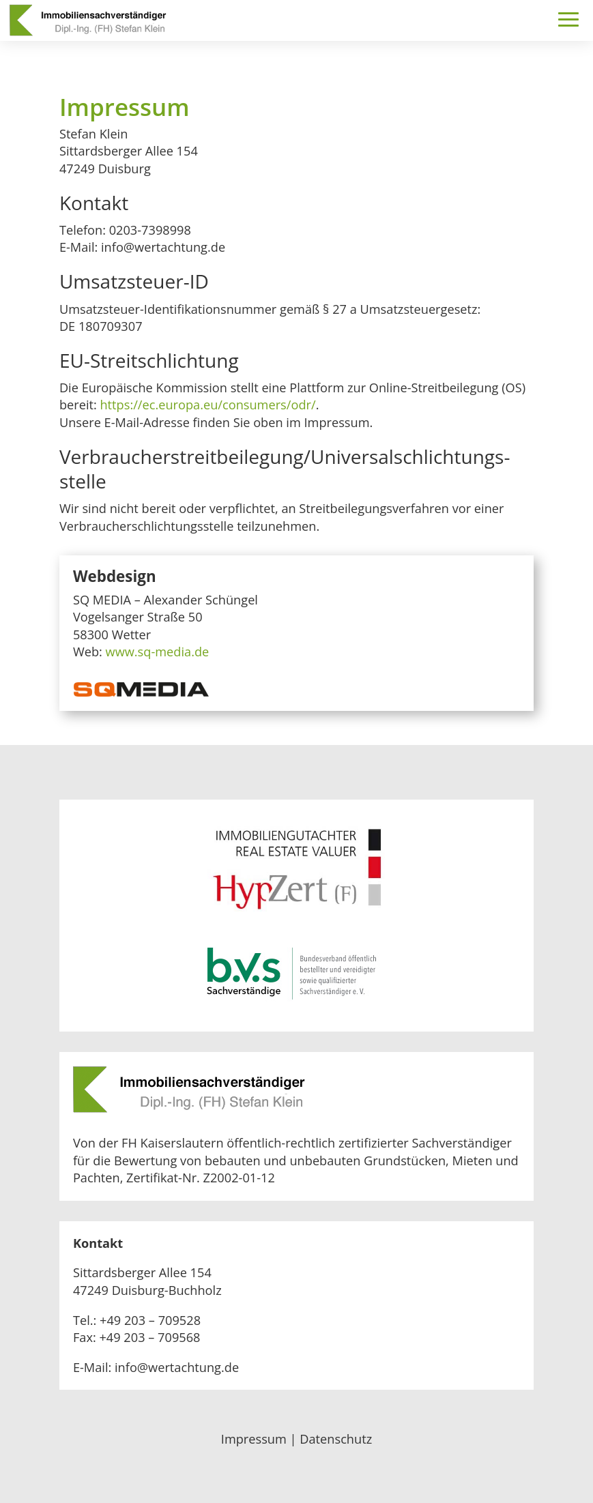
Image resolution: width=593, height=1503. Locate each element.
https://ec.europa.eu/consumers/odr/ (207, 404)
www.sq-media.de (157, 651)
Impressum (254, 1439)
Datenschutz (336, 1439)
